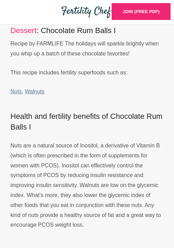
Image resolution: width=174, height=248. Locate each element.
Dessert (23, 30)
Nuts (16, 91)
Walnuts (34, 91)
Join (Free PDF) (141, 11)
